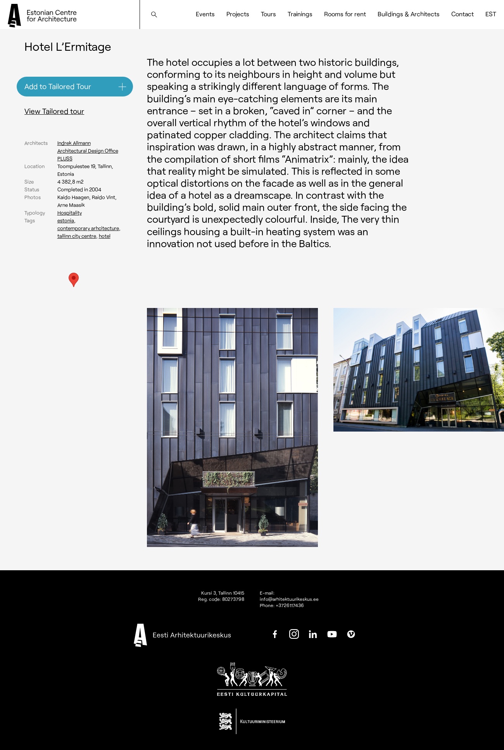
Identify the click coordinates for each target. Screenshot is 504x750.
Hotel (104, 236)
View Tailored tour (54, 111)
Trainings (300, 13)
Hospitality (69, 213)
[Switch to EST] (490, 14)
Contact (462, 13)
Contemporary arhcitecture (88, 228)
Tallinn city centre (76, 236)
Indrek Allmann (74, 143)
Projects (237, 13)
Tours (268, 13)
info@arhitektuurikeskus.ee (289, 599)
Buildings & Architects (409, 13)
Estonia (65, 220)
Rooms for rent (345, 13)
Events (205, 13)
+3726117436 (290, 605)
